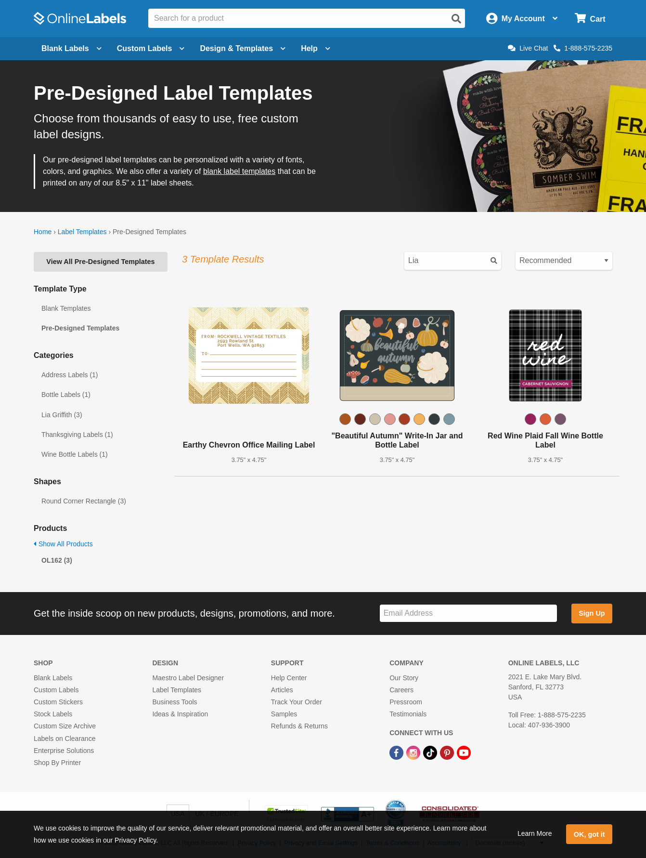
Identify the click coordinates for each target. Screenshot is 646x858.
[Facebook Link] (397, 752)
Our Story (403, 678)
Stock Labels (53, 714)
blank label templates (239, 171)
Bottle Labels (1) (65, 394)
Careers (401, 690)
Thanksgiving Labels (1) (77, 434)
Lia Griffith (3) (61, 415)
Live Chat (528, 48)
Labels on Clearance (64, 738)
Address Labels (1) (69, 375)
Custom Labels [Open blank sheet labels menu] (151, 48)
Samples (284, 714)
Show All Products (63, 544)
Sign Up (592, 613)
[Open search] (456, 18)
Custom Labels (56, 690)
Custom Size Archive (65, 726)
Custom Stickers (58, 702)
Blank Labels (53, 678)
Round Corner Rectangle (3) (83, 501)
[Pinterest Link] (448, 752)
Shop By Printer (57, 762)
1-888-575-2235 (583, 48)
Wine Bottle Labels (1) (74, 454)
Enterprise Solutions (64, 750)
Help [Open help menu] (315, 48)
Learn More (534, 833)
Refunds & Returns (299, 726)
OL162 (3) (56, 560)
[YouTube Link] (464, 752)
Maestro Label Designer (188, 678)
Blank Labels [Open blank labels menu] (71, 48)
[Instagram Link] (414, 752)
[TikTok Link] (431, 752)
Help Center (289, 678)
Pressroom (405, 702)
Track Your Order (296, 702)
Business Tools (174, 702)
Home (43, 232)
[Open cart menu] (590, 18)
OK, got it (589, 834)
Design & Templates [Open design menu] (242, 48)
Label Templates (82, 232)
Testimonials (407, 714)
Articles (282, 690)
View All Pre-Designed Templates (100, 261)
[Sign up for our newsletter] (468, 613)
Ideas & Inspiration (180, 714)
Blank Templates (65, 308)
